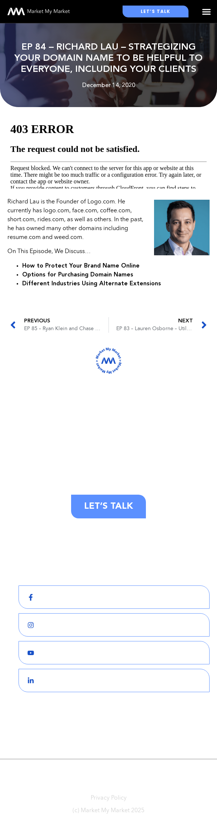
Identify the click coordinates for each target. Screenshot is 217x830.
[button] (206, 11)
